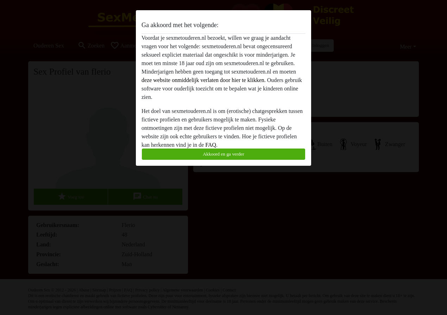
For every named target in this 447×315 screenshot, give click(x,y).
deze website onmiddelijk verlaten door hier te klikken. (203, 80)
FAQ (210, 145)
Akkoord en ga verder (223, 154)
